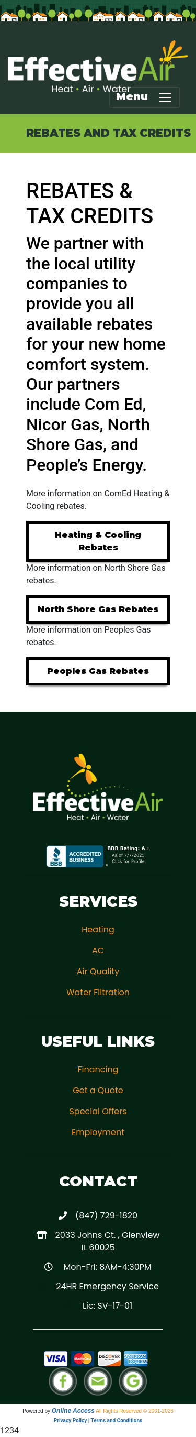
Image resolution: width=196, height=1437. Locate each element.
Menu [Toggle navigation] (144, 97)
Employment (98, 1132)
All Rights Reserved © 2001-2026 (135, 1411)
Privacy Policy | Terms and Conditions (98, 1420)
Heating (98, 929)
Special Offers (97, 1111)
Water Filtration (98, 992)
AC (98, 950)
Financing (97, 1069)
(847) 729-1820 (106, 1216)
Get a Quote (98, 1090)
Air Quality (98, 971)
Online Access (73, 1410)
